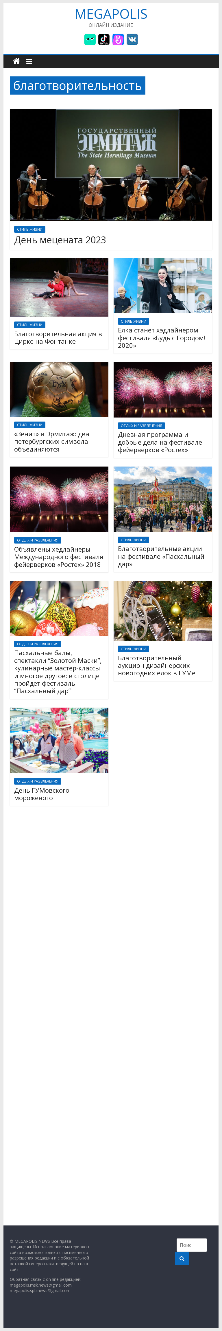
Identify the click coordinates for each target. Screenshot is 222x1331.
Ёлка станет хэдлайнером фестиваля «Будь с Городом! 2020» (162, 337)
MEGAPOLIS (111, 13)
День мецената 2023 (60, 240)
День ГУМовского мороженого (41, 794)
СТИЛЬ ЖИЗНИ (29, 229)
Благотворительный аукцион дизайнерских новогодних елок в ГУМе (156, 665)
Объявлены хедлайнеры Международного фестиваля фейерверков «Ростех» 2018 (58, 557)
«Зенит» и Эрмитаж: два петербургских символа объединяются (51, 441)
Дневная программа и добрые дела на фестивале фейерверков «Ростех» (160, 442)
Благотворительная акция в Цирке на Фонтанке (58, 337)
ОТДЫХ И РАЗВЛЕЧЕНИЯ (141, 425)
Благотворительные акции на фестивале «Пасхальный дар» (161, 556)
